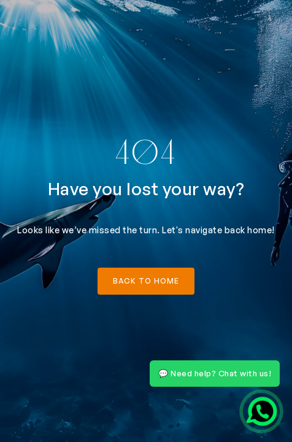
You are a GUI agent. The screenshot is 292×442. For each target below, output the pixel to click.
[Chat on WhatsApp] (261, 411)
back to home (146, 280)
